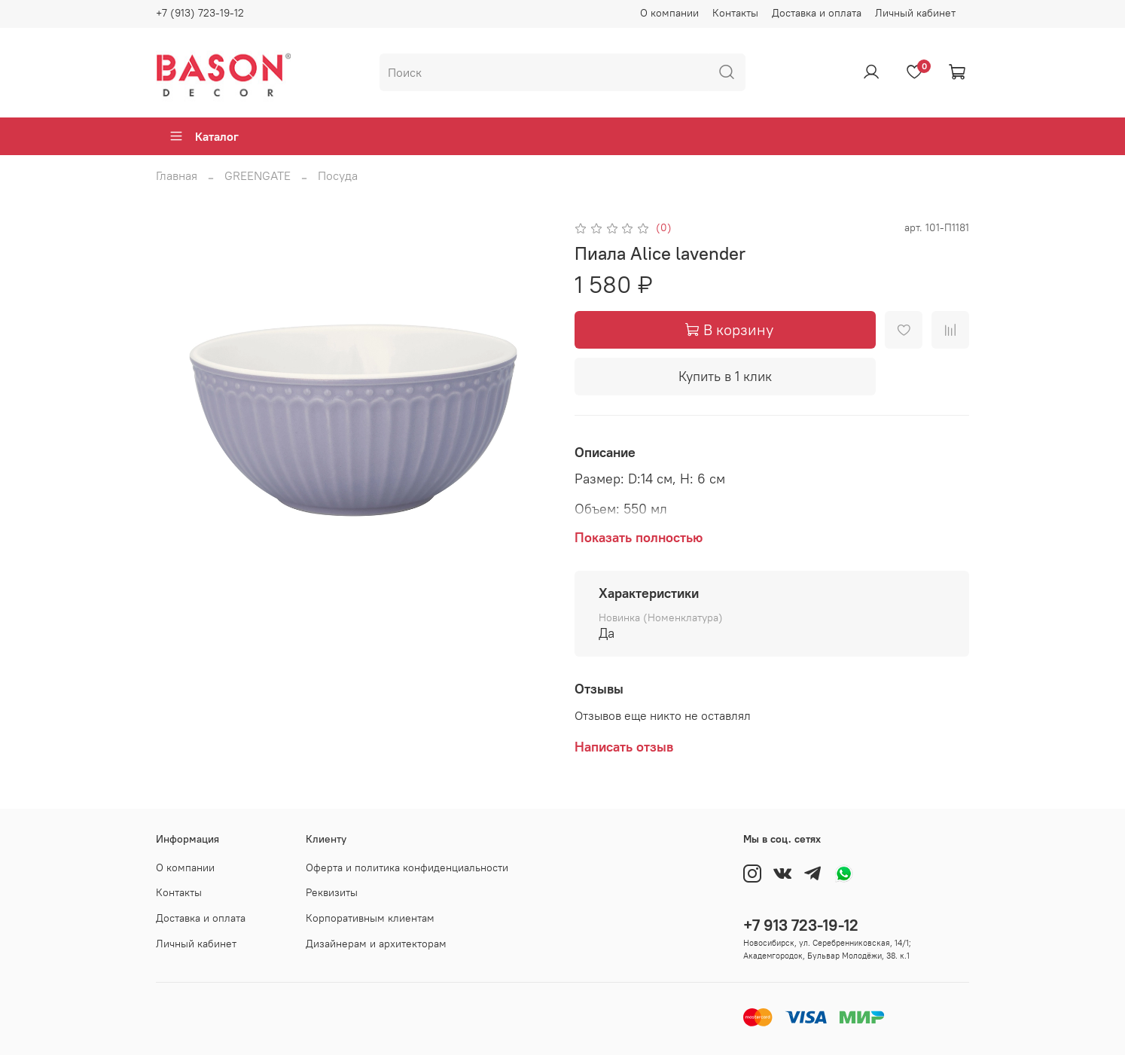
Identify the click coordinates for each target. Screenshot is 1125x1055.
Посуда (338, 175)
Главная (176, 175)
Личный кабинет (915, 13)
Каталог (204, 136)
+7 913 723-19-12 (800, 925)
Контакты (735, 13)
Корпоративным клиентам (370, 918)
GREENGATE (257, 175)
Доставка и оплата (816, 13)
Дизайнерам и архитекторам (376, 943)
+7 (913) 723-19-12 (200, 13)
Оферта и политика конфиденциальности (407, 867)
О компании (669, 13)
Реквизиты (332, 892)
